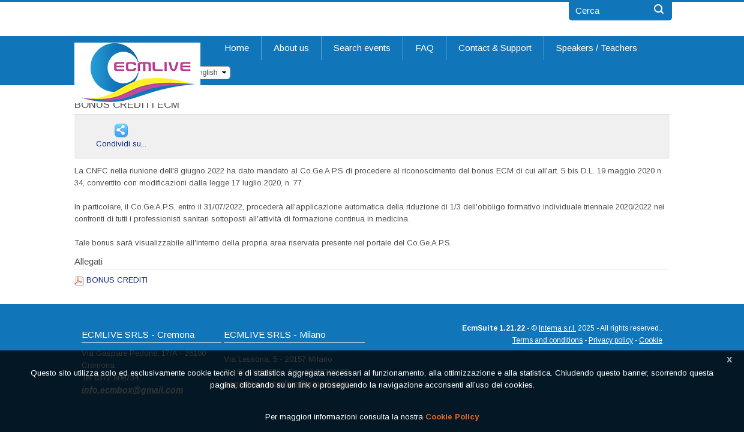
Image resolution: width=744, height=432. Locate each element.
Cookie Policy (452, 416)
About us (291, 48)
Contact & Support (495, 48)
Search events (362, 48)
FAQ (424, 48)
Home (236, 48)
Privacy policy (611, 340)
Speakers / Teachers (596, 48)
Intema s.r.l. (557, 328)
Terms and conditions (547, 340)
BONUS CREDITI (117, 279)
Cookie (650, 340)
